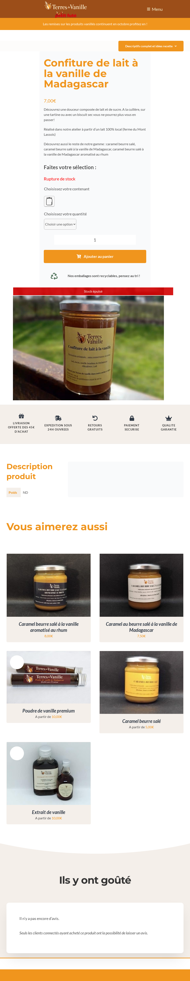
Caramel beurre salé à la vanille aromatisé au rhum (49, 627)
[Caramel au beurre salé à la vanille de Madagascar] (142, 556)
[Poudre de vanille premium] (49, 653)
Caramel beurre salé (141, 721)
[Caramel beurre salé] (142, 653)
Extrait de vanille (48, 812)
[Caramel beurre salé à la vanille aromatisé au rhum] (49, 556)
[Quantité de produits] (95, 240)
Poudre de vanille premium (48, 711)
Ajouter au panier (95, 256)
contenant (81, 188)
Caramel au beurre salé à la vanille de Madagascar (141, 627)
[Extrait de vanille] (49, 745)
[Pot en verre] (49, 201)
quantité (79, 213)
